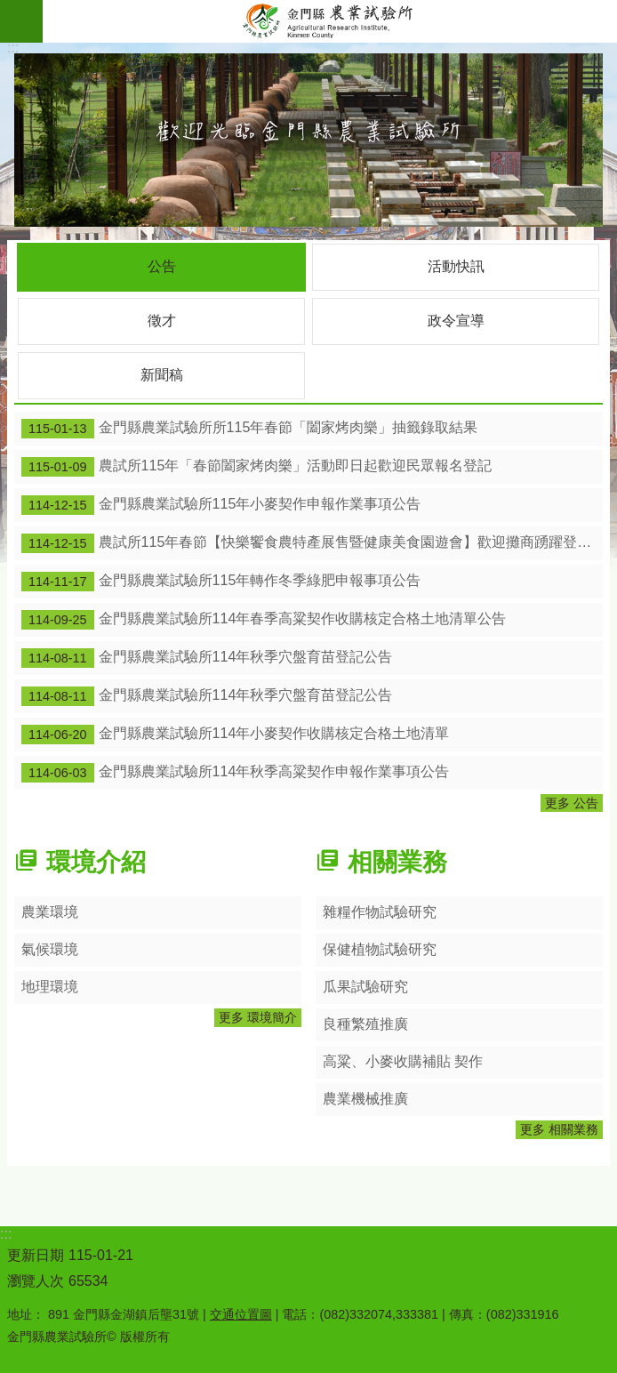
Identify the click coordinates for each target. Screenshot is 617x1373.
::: (13, 47)
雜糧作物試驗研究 (380, 911)
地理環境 (49, 986)
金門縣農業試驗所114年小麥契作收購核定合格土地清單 (235, 734)
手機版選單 (21, 21)
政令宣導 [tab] (456, 320)
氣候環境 (49, 949)
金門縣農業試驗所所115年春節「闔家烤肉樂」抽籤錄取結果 (249, 428)
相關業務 (397, 862)
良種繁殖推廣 (365, 1024)
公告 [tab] (162, 266)
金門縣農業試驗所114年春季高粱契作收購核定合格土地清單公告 (263, 620)
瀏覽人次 (35, 1281)
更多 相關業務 (559, 1129)
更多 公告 (571, 803)
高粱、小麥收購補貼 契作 (403, 1061)
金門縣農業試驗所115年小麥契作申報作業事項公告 (221, 505)
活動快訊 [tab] (456, 266)
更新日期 (35, 1255)
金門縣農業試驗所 (330, 21)
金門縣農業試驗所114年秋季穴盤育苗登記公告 (206, 658)
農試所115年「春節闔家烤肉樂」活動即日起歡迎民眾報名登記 (256, 467)
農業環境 (49, 911)
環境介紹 (96, 862)
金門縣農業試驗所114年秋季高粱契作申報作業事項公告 (235, 773)
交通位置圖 (241, 1314)
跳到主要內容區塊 (9, 9)
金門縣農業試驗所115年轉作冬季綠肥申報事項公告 (221, 581)
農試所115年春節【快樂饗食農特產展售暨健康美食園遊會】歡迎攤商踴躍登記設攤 (312, 543)
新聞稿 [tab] (161, 374)
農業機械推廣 (365, 1098)
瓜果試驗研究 (365, 986)
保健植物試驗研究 (380, 949)
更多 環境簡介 (258, 1017)
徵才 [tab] (162, 320)
